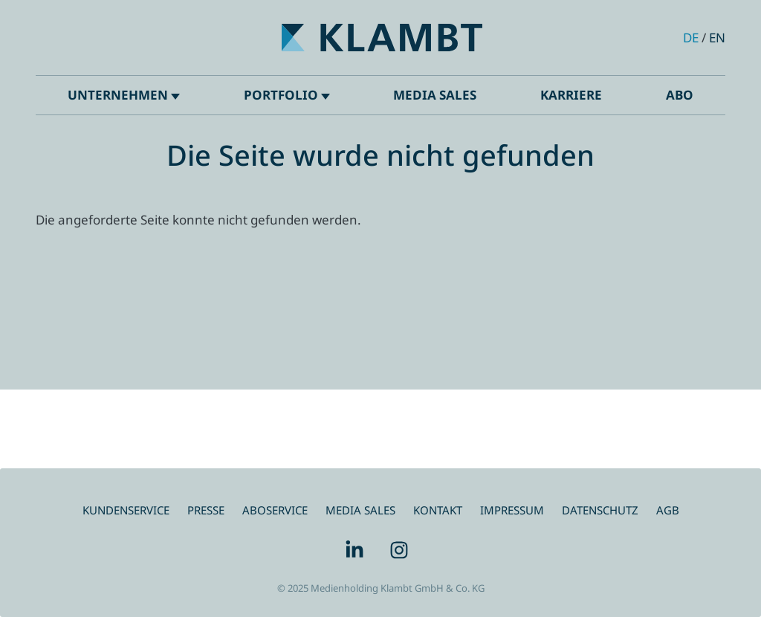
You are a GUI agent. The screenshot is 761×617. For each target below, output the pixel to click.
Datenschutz (600, 510)
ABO (679, 94)
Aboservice (275, 510)
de (691, 37)
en (717, 37)
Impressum (512, 510)
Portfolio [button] (287, 94)
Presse (205, 510)
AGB (667, 510)
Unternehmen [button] (124, 94)
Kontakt (437, 510)
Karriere (571, 94)
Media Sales (434, 94)
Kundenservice (125, 510)
